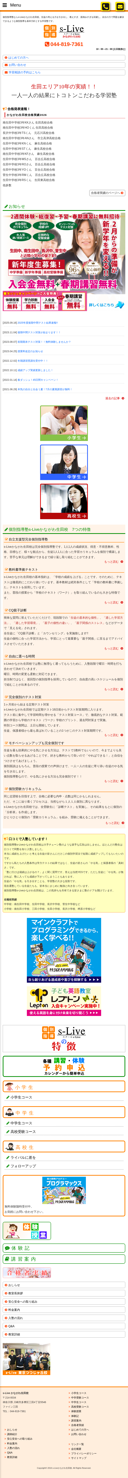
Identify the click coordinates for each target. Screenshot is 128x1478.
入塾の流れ (15, 1318)
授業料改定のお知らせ (30, 351)
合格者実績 (77, 1425)
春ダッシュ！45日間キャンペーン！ (38, 379)
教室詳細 (14, 1334)
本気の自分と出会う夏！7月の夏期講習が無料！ (45, 389)
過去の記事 (112, 398)
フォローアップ (23, 1166)
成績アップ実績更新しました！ (35, 370)
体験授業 (76, 1411)
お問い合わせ (17, 64)
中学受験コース (80, 1397)
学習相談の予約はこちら (25, 72)
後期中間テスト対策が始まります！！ (39, 332)
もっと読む (111, 561)
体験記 (21, 1248)
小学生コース (21, 1097)
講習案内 (24, 1259)
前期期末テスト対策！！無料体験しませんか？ (44, 341)
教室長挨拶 (15, 1293)
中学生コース (21, 1123)
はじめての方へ (18, 57)
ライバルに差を (23, 1157)
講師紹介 (12, 1434)
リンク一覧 (77, 1444)
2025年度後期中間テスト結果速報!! (38, 322)
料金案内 (14, 1309)
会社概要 (76, 1448)
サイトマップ (78, 1458)
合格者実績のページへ (105, 192)
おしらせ (14, 1285)
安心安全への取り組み (22, 1301)
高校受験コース (23, 1132)
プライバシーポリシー (84, 1453)
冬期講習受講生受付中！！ (33, 360)
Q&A (11, 1326)
